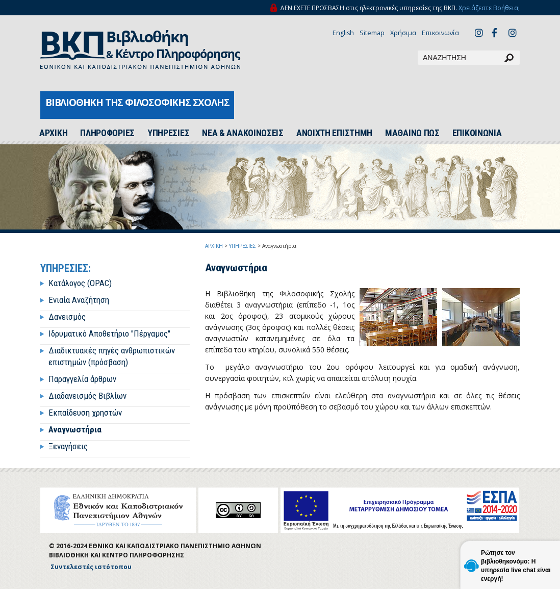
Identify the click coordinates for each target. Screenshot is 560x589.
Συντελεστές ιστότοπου (91, 566)
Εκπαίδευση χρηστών (85, 412)
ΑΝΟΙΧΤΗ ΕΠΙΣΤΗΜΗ (334, 133)
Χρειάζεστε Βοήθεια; (489, 8)
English (343, 33)
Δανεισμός (67, 317)
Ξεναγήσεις (68, 446)
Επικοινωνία (440, 33)
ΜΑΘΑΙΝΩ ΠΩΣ (412, 133)
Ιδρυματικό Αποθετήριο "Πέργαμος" (109, 333)
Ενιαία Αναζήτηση (78, 300)
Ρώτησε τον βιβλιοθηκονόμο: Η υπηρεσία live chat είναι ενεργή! (516, 565)
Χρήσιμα (403, 33)
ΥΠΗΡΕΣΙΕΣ (168, 133)
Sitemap (372, 33)
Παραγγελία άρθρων (82, 379)
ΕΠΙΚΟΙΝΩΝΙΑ (477, 133)
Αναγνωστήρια (74, 429)
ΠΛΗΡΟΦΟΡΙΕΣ (107, 133)
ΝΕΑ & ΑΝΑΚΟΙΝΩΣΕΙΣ (243, 133)
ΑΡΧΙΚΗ (214, 245)
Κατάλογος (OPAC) (80, 283)
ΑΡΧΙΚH (53, 133)
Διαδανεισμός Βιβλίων (87, 396)
